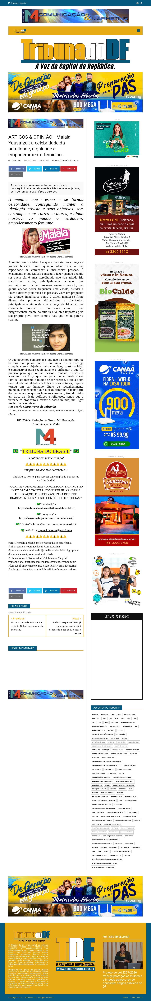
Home (125, 997)
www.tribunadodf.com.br (67, 160)
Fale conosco (137, 997)
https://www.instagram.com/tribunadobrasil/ (46, 518)
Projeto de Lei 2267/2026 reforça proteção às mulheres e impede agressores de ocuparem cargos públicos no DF (122, 979)
